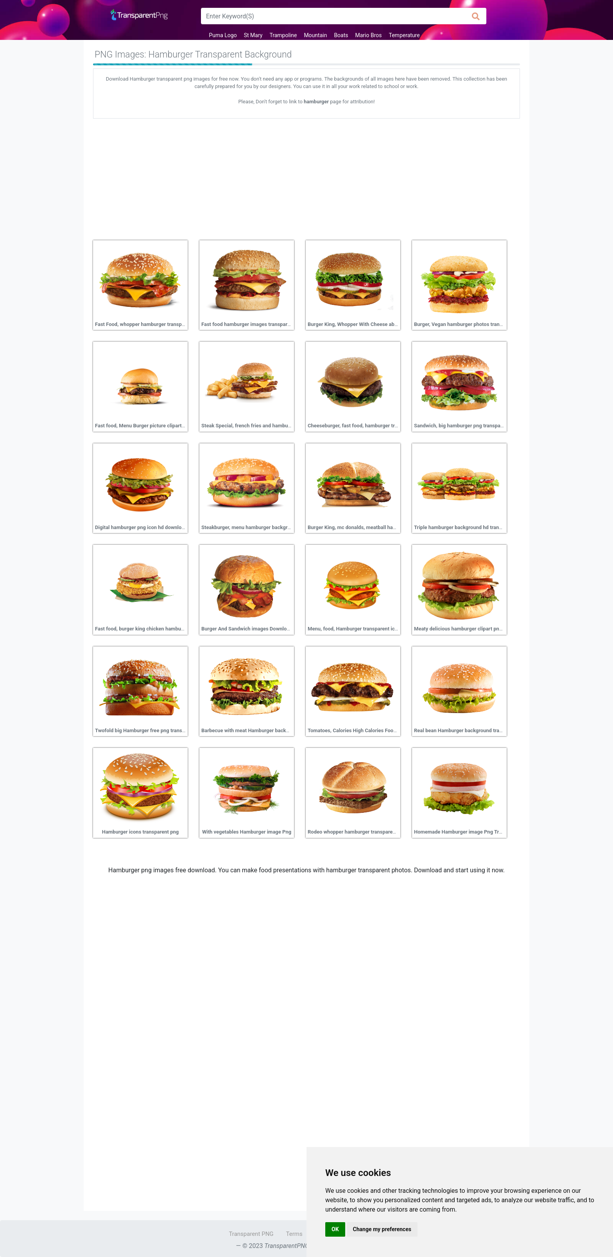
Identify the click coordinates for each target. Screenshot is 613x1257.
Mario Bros (368, 35)
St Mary (253, 35)
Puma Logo (223, 35)
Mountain (315, 35)
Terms (294, 1233)
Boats (341, 35)
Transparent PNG (251, 1233)
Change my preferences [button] (382, 1229)
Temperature (404, 35)
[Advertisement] (306, 176)
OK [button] (335, 1229)
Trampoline (283, 35)
